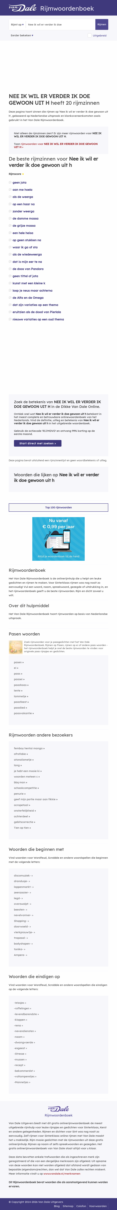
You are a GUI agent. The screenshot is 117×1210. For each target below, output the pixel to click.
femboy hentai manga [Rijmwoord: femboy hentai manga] (28, 748)
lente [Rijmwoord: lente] (17, 690)
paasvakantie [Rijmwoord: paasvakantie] (23, 713)
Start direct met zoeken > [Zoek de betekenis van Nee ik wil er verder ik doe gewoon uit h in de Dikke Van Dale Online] (37, 443)
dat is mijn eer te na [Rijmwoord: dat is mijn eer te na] (27, 262)
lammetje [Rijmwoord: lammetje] (20, 696)
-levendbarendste (25, 1014)
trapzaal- (20, 937)
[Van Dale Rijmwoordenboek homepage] (24, 8)
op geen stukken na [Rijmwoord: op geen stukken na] (27, 240)
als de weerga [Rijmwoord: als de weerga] (23, 197)
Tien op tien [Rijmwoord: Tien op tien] (21, 827)
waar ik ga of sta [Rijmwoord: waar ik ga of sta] (25, 247)
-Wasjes (19, 1002)
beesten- (19, 909)
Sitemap (68, 1206)
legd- (17, 898)
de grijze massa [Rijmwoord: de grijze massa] (24, 225)
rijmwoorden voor (56, 145)
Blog (57, 1206)
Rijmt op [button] (16, 24)
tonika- (18, 949)
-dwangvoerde (23, 1042)
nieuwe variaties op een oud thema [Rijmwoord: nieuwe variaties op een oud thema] (38, 319)
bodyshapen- (22, 943)
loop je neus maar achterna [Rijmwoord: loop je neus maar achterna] (32, 290)
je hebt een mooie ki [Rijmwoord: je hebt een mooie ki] (27, 771)
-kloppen (19, 1019)
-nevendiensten (24, 1031)
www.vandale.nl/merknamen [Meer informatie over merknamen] (61, 1173)
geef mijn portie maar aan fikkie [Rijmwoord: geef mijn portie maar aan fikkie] (35, 799)
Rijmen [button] (101, 24)
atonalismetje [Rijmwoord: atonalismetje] (23, 759)
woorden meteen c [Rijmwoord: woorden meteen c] (26, 776)
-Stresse (19, 1053)
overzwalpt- (21, 903)
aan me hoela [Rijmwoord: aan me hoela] (22, 189)
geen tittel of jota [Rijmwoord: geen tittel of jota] (25, 276)
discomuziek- (22, 875)
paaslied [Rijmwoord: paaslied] (19, 707)
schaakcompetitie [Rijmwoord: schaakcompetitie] (25, 788)
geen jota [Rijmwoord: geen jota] (19, 182)
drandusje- (21, 881)
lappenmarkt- (23, 887)
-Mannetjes (21, 1082)
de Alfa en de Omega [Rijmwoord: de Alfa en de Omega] (28, 297)
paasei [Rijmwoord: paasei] (18, 679)
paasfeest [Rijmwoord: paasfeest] (20, 702)
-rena (17, 1025)
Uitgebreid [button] (100, 35)
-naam (18, 1036)
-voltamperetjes (24, 1076)
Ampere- (19, 955)
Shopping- (20, 921)
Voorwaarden (98, 1206)
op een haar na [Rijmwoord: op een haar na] (24, 204)
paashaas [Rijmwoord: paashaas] (20, 685)
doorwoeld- (21, 926)
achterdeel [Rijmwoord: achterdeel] (21, 816)
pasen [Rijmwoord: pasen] (18, 662)
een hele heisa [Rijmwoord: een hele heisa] (23, 233)
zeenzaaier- (21, 892)
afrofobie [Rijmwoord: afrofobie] (20, 754)
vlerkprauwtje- (23, 932)
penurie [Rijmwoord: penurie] (19, 793)
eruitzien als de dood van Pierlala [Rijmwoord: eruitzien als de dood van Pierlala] (37, 312)
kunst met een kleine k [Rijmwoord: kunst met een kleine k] (29, 283)
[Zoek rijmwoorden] (45, 24)
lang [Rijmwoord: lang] (17, 765)
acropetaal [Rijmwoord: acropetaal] (21, 805)
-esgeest (19, 1048)
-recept (18, 1065)
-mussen (19, 1059)
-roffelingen (21, 1008)
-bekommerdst (23, 1070)
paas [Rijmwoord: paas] (17, 673)
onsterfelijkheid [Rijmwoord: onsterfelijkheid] (24, 810)
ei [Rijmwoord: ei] (15, 667)
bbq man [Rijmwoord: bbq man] (19, 782)
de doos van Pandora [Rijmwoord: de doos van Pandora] (28, 269)
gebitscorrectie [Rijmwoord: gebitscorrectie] (23, 822)
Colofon (81, 1206)
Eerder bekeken (21, 35)
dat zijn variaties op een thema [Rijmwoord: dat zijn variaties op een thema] (35, 305)
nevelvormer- (22, 915)
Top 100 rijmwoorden (58, 507)
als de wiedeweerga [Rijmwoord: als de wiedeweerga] (27, 254)
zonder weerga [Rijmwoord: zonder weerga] (23, 211)
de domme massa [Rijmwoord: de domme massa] (25, 218)
